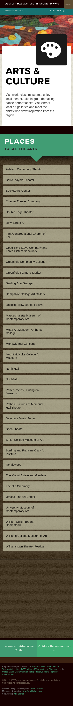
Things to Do (14, 10)
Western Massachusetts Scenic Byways (32, 3)
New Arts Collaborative (33, 691)
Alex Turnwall (37, 688)
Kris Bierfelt (19, 694)
